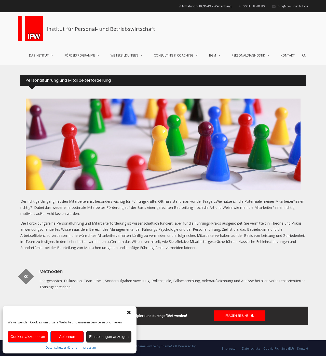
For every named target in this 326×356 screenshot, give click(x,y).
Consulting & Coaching (173, 55)
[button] (128, 312)
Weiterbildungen (124, 55)
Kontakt (288, 55)
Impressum (88, 347)
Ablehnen (67, 336)
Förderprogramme (79, 55)
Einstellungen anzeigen (109, 336)
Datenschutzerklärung (61, 347)
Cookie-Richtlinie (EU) (278, 348)
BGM (212, 55)
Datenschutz (251, 348)
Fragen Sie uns (239, 315)
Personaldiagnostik (248, 55)
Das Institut (39, 55)
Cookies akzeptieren (27, 336)
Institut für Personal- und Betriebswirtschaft (101, 28)
